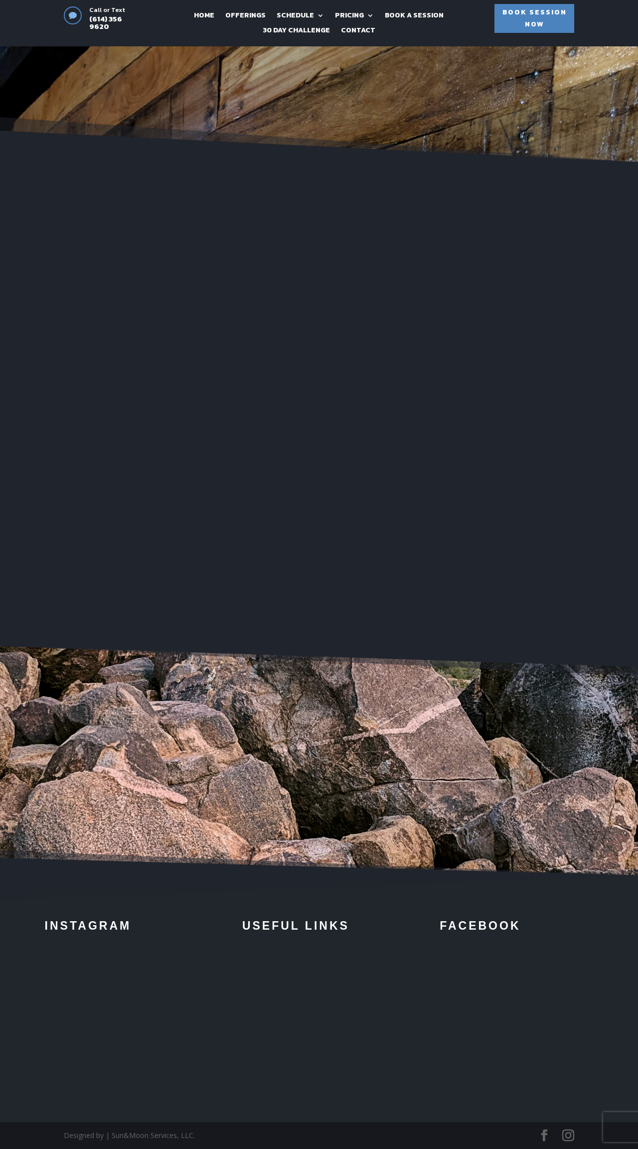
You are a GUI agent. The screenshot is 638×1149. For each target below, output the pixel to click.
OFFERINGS (245, 16)
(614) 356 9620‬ (105, 22)
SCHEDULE (295, 16)
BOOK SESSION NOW (534, 18)
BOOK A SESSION (414, 16)
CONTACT (358, 31)
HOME (204, 16)
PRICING (349, 16)
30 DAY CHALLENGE (296, 31)
